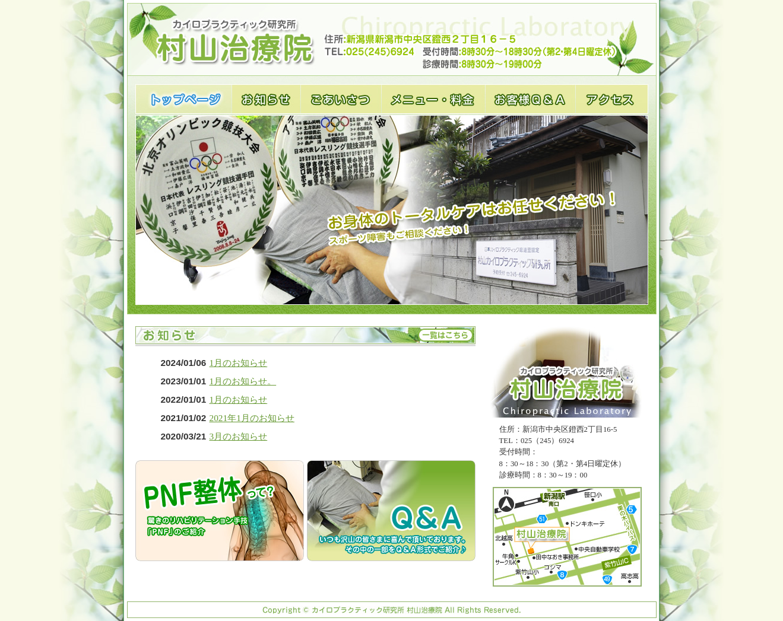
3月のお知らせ (239, 436)
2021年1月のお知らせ (252, 418)
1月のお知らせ (239, 363)
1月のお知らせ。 (243, 381)
